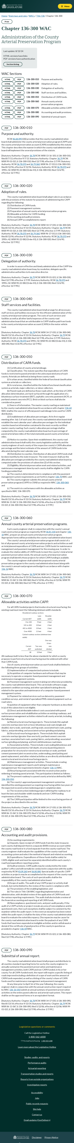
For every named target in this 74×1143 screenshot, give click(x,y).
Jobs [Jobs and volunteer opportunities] (37, 1098)
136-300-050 (7, 779)
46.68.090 (17, 139)
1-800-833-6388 (46, 1041)
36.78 (32, 155)
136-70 (58, 476)
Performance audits (37, 1062)
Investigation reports (37, 1084)
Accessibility (37, 1092)
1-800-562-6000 (37, 1036)
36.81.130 (50, 531)
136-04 (23, 928)
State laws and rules (18, 16)
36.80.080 (36, 871)
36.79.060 (35, 164)
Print (7, 21)
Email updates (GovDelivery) (37, 1120)
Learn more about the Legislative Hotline (37, 1047)
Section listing (13, 64)
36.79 (60, 158)
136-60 (68, 408)
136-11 (53, 767)
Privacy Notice (51, 1137)
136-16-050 (14, 989)
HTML (7, 79)
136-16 (4, 569)
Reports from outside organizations (37, 1079)
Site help (37, 1109)
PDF (19, 79)
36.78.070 (21, 164)
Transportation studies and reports (37, 1073)
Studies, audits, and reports (37, 1057)
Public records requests (37, 1103)
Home (4, 16)
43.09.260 (22, 871)
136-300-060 (62, 482)
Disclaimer (37, 1137)
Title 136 (40, 16)
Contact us (37, 1114)
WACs (32, 16)
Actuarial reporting (37, 1068)
